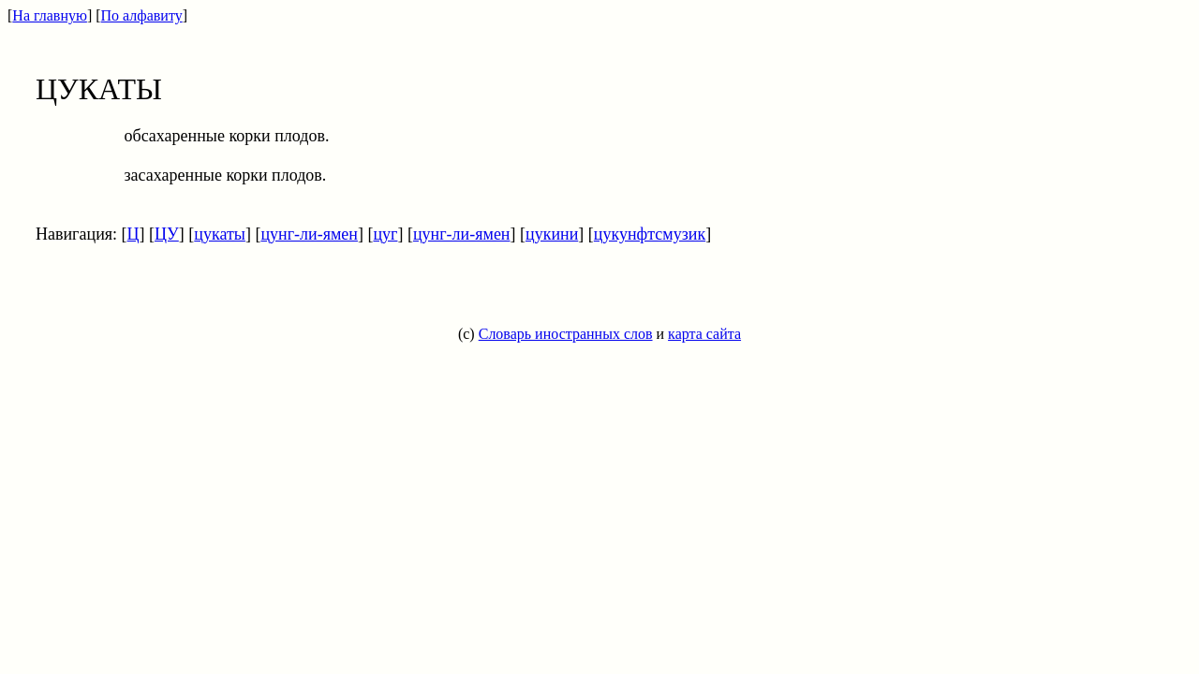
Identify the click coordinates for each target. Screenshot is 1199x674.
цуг (385, 234)
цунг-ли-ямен (309, 234)
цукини (551, 234)
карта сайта (704, 334)
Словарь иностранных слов (566, 334)
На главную (49, 15)
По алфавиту (142, 15)
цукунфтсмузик (649, 234)
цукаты (219, 234)
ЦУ (167, 234)
